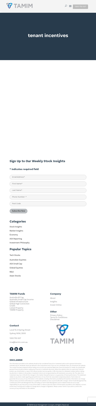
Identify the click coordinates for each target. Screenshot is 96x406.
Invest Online (56, 312)
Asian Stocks (15, 275)
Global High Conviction (19, 315)
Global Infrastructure (19, 313)
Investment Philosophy (20, 242)
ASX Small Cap (16, 263)
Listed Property (16, 319)
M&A (12, 271)
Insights (53, 309)
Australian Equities (18, 259)
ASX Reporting (16, 238)
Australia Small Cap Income (22, 311)
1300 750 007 (80, 7)
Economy (14, 234)
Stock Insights (16, 226)
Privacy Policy (56, 319)
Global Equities (16, 267)
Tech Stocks (15, 254)
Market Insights (16, 230)
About (52, 306)
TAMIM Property (16, 321)
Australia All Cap (17, 308)
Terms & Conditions (58, 322)
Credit (12, 317)
